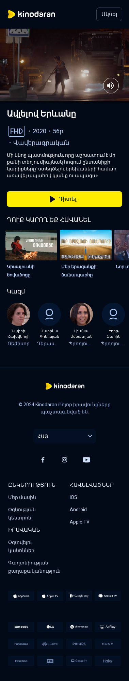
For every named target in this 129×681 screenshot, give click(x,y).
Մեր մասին (22, 497)
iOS (73, 497)
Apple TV (80, 522)
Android (78, 509)
